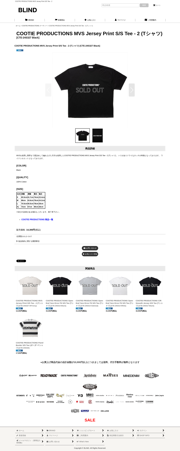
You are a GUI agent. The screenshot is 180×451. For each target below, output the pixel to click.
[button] (132, 90)
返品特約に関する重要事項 (27, 241)
